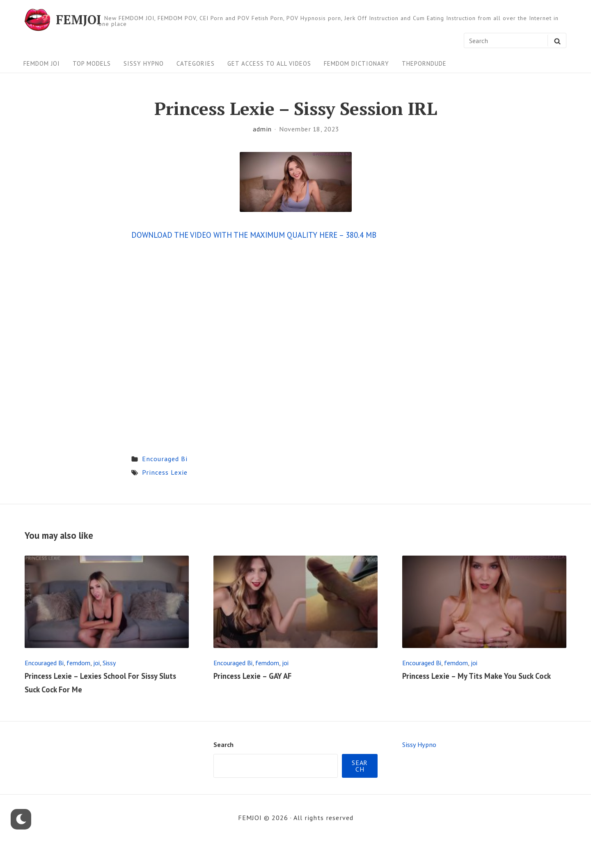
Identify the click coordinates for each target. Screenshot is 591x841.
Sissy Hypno (144, 63)
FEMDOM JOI (41, 63)
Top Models (92, 63)
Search (223, 744)
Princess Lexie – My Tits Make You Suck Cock (476, 676)
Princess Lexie (165, 472)
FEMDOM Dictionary (356, 63)
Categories (195, 63)
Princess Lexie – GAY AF (252, 676)
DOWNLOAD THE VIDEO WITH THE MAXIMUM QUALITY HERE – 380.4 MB (253, 235)
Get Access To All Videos (269, 63)
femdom (78, 663)
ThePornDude (424, 63)
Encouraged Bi (165, 458)
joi (96, 663)
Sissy (109, 663)
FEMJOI (78, 20)
